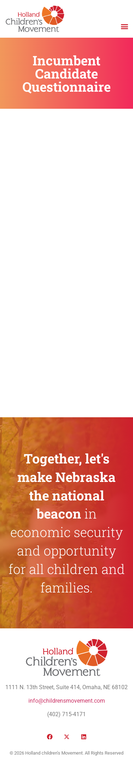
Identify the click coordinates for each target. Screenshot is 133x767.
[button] (124, 26)
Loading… (66, 262)
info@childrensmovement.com (66, 700)
